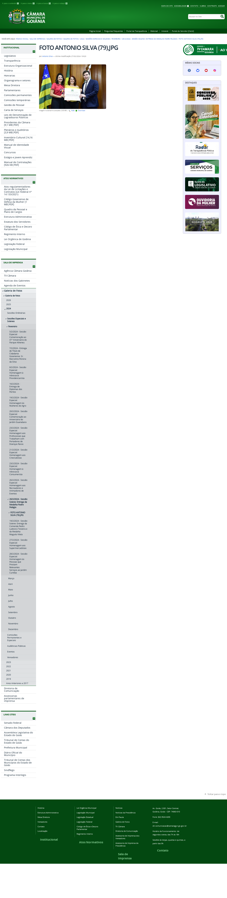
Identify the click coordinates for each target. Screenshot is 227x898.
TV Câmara (120, 826)
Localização (42, 831)
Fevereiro (116, 39)
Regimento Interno (85, 834)
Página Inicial (95, 31)
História (41, 808)
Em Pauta (120, 817)
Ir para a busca (44, 3)
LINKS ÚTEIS (10, 714)
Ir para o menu (28, 3)
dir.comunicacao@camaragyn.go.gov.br (170, 826)
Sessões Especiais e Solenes (98, 39)
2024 (82, 39)
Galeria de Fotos (54, 39)
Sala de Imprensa (37, 39)
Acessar (221, 6)
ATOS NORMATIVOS (13, 178)
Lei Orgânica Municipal (86, 808)
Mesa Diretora (44, 817)
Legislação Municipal (86, 812)
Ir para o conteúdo (11, 3)
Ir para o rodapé (60, 3)
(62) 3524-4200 (164, 817)
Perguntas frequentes (113, 31)
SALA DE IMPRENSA (13, 262)
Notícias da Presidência (125, 812)
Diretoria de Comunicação (127, 831)
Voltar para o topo (217, 794)
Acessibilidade (180, 6)
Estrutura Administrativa (48, 812)
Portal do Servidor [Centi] (183, 31)
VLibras (203, 6)
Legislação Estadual (85, 817)
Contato (194, 6)
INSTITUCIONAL (11, 47)
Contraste (212, 6)
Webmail (154, 31)
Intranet (164, 31)
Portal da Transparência (136, 31)
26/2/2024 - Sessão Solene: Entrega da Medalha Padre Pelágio (149, 39)
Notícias (119, 808)
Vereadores (42, 822)
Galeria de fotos (70, 39)
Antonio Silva (47, 56)
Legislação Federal (84, 822)
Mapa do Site (167, 6)
